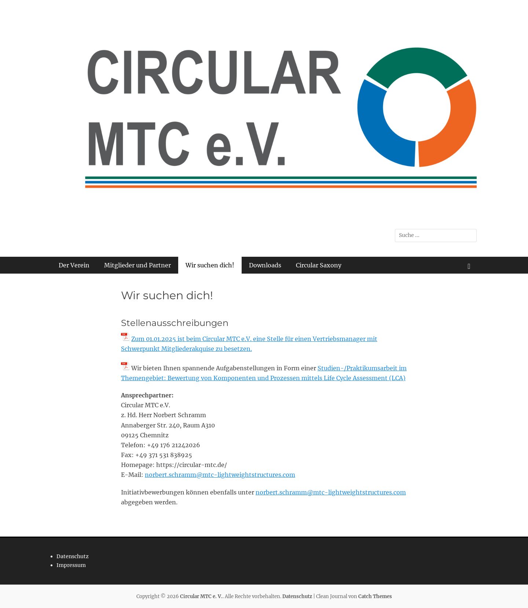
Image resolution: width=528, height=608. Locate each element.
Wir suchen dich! (210, 265)
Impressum (71, 565)
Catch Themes (375, 596)
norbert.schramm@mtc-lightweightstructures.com (220, 474)
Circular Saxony (318, 265)
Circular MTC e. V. (201, 596)
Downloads (265, 265)
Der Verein (74, 265)
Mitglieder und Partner (137, 265)
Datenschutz (72, 556)
